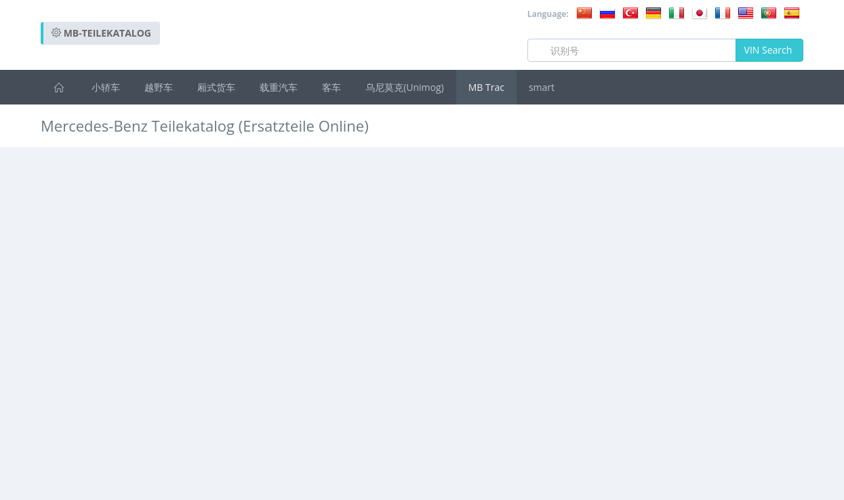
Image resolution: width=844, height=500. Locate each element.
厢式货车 (216, 87)
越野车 (158, 87)
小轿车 (106, 87)
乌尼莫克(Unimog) (404, 87)
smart (542, 87)
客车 (331, 87)
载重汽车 (279, 87)
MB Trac (486, 87)
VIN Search (769, 49)
